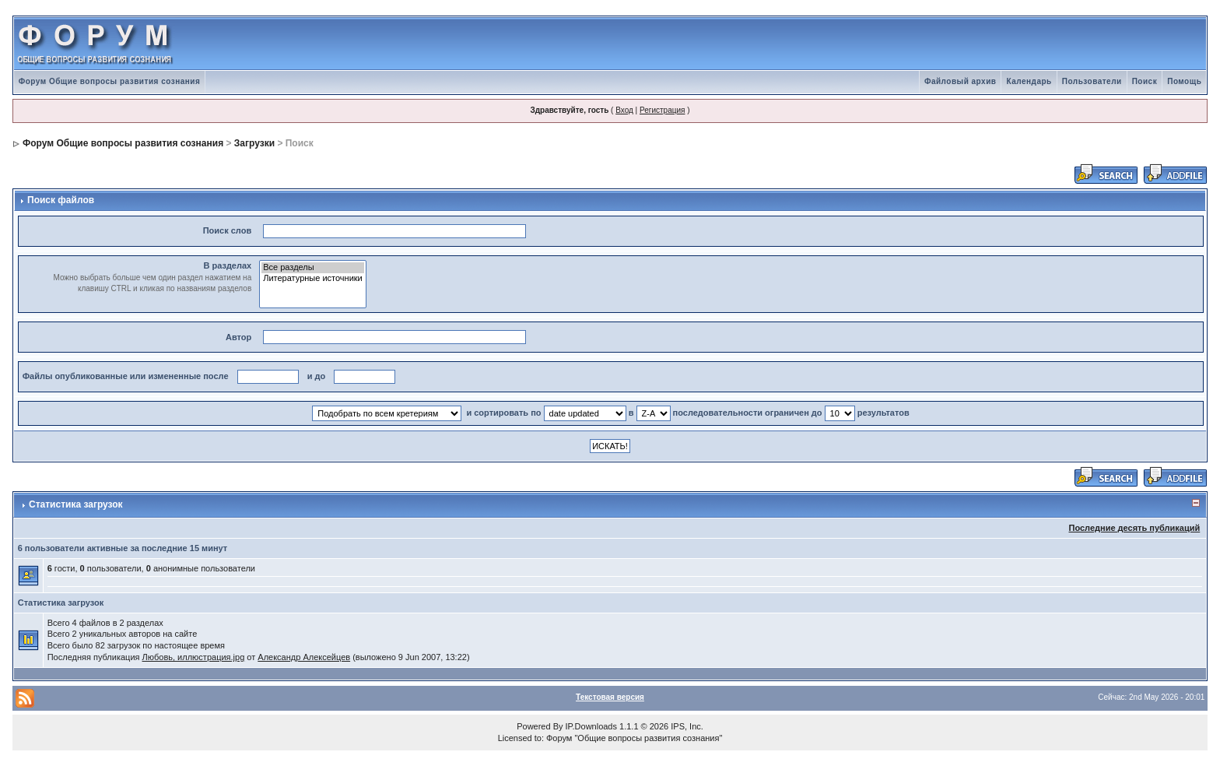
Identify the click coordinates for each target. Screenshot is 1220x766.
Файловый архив (960, 81)
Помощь (1184, 81)
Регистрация (662, 110)
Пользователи (1092, 81)
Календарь (1028, 81)
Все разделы (312, 267)
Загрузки (254, 143)
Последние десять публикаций (1134, 527)
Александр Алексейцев (304, 657)
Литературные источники (312, 278)
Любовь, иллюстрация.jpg (193, 657)
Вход (624, 110)
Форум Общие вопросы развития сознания (110, 81)
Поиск (1145, 81)
